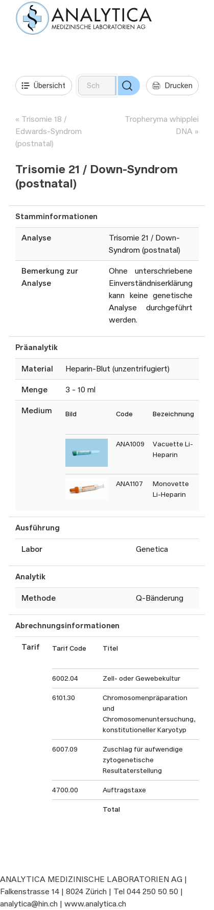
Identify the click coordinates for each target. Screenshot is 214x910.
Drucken (172, 85)
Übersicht (43, 85)
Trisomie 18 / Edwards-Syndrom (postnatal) (48, 131)
